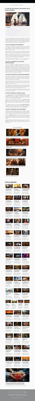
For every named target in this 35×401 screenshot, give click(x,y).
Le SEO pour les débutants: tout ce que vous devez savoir (26, 284)
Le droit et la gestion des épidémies (11, 28)
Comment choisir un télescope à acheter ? (9, 363)
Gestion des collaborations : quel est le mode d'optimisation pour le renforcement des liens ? (15, 384)
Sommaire (8, 27)
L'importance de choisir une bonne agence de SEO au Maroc (26, 237)
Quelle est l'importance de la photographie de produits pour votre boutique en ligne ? (16, 147)
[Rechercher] (16, 392)
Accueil (6, 5)
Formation (10, 395)
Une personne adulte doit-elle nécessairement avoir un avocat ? (17, 363)
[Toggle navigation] (2, 1)
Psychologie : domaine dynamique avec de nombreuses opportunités (17, 136)
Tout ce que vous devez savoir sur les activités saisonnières (15, 166)
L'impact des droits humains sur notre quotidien (9, 317)
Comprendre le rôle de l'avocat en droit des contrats (9, 249)
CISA (17, 398)
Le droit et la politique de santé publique (12, 35)
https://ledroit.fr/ (21, 58)
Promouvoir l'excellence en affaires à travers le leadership (17, 202)
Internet (22, 395)
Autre (8, 5)
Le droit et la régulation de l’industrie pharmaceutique (13, 30)
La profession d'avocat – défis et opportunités (9, 271)
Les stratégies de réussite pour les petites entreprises (9, 284)
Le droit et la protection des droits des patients (12, 32)
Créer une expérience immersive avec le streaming (26, 260)
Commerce (18, 395)
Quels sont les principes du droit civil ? (12, 175)
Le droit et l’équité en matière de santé (11, 33)
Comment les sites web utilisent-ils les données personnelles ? (16, 156)
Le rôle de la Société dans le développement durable (9, 202)
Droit (14, 395)
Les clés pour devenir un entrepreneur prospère (25, 249)
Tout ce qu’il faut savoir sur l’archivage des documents (26, 329)
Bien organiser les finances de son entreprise (9, 339)
